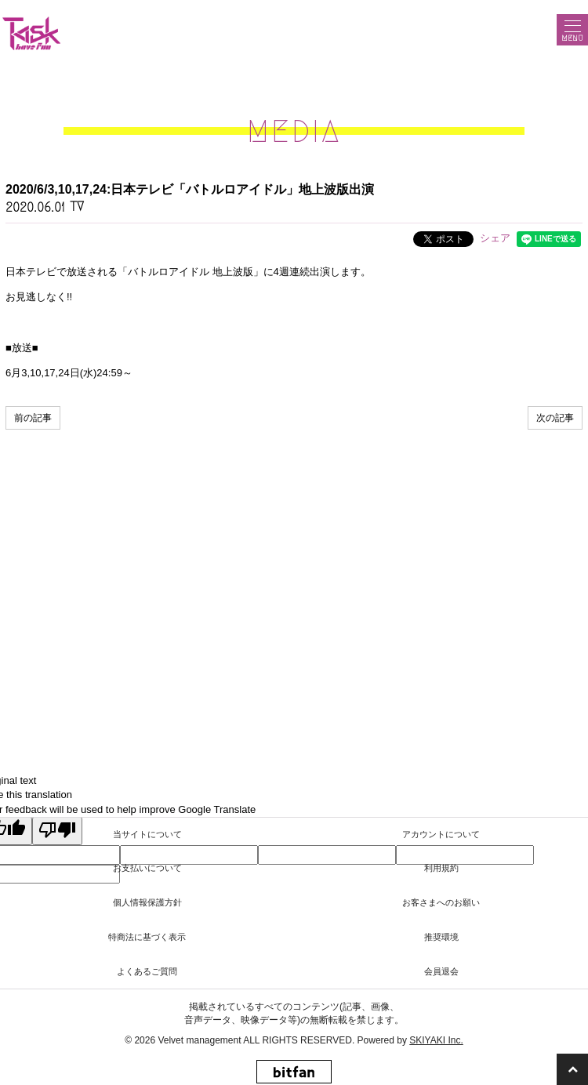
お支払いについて (147, 868)
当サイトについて (147, 834)
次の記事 (555, 417)
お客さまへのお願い (441, 902)
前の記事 (33, 417)
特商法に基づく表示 (147, 937)
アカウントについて (441, 834)
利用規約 (441, 868)
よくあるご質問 (147, 971)
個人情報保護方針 (147, 902)
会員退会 (441, 971)
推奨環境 (441, 937)
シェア (495, 238)
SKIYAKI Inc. (436, 1040)
